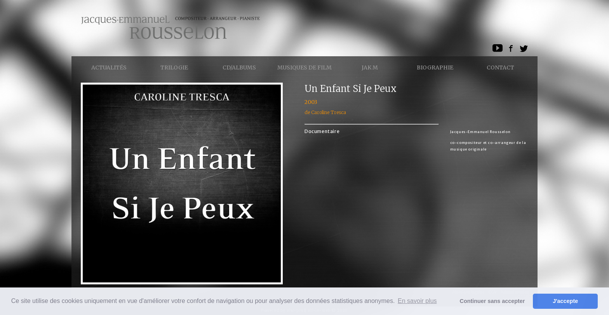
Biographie (435, 67)
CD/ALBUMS (239, 67)
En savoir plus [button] (417, 301)
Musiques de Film (304, 67)
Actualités (109, 67)
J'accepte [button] (565, 301)
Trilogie (174, 67)
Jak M (370, 67)
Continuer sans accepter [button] (492, 301)
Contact (500, 67)
